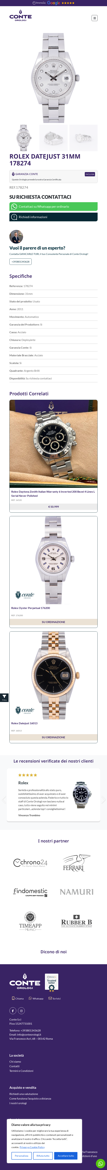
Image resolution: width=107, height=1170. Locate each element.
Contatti (14, 1066)
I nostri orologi (18, 1103)
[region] (44, 1141)
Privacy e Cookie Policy (32, 1147)
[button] (93, 78)
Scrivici (55, 998)
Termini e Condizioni (21, 1070)
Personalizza (21, 1155)
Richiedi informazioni (33, 217)
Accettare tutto (66, 1155)
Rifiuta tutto (43, 1155)
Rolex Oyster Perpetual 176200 (30, 607)
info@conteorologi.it (29, 1034)
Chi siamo (15, 1061)
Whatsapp (36, 998)
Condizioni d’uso (87, 1156)
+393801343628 (20, 261)
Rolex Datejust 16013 (24, 723)
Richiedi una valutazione (23, 1093)
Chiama (18, 998)
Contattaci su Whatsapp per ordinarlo (44, 206)
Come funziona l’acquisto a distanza (30, 1098)
